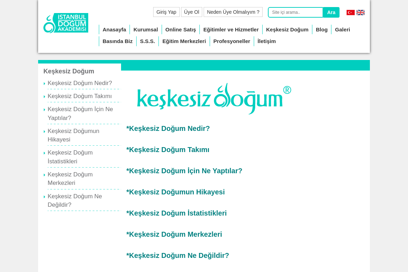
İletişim (267, 41)
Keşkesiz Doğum (287, 29)
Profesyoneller (232, 41)
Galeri (342, 29)
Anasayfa (114, 29)
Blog (322, 29)
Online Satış (181, 29)
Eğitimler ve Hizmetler (231, 29)
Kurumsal (145, 29)
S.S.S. (147, 41)
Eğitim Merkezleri (184, 41)
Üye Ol (191, 12)
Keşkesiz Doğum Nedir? (80, 83)
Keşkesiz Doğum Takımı (80, 96)
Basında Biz (118, 41)
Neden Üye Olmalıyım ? (233, 12)
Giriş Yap (166, 12)
